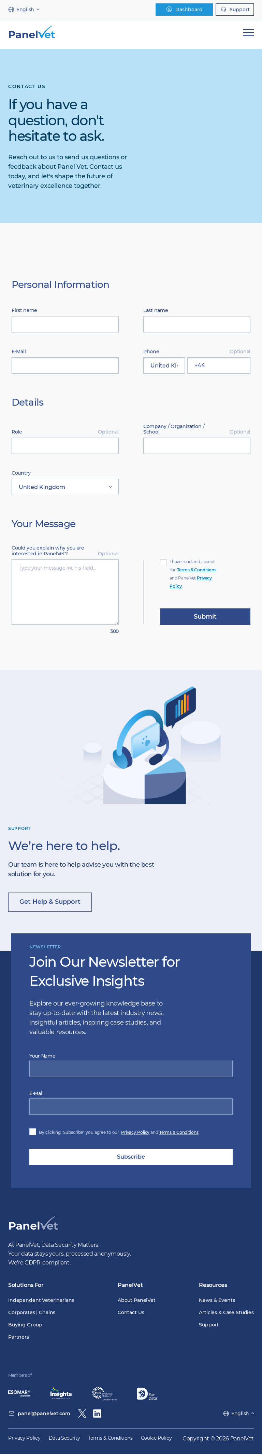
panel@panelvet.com (44, 1413)
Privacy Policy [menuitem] (24, 1438)
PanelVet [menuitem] (130, 1285)
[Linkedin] (97, 1413)
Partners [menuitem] (18, 1337)
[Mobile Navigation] (248, 32)
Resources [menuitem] (213, 1285)
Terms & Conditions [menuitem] (110, 1438)
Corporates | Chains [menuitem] (31, 1312)
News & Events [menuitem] (217, 1300)
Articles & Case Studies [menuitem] (226, 1312)
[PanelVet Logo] (33, 1230)
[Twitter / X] (82, 1413)
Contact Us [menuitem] (131, 1312)
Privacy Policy (135, 1132)
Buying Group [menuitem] (25, 1325)
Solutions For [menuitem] (26, 1285)
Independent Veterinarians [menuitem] (41, 1300)
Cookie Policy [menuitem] (156, 1438)
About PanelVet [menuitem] (137, 1300)
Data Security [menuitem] (64, 1438)
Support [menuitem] (209, 1325)
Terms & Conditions (196, 569)
